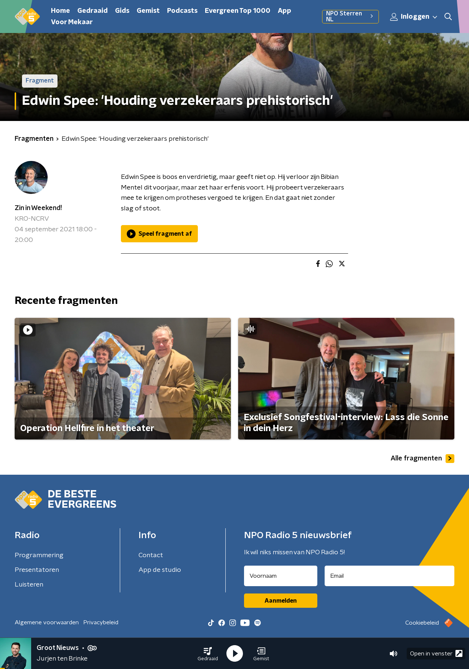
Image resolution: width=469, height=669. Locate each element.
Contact (151, 555)
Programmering (39, 555)
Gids (122, 11)
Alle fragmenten (422, 458)
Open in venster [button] (436, 653)
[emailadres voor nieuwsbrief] (390, 576)
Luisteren (29, 584)
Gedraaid (92, 11)
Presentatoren (37, 570)
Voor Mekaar (72, 22)
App (284, 11)
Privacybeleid (100, 622)
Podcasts (182, 11)
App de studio (160, 570)
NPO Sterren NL (350, 16)
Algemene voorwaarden (47, 622)
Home (60, 11)
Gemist (148, 11)
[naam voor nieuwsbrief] (280, 576)
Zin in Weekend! (38, 208)
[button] (207, 653)
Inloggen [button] (414, 17)
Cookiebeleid (422, 623)
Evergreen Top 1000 (237, 11)
